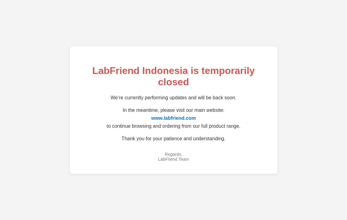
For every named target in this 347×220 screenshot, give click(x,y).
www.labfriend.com (173, 118)
